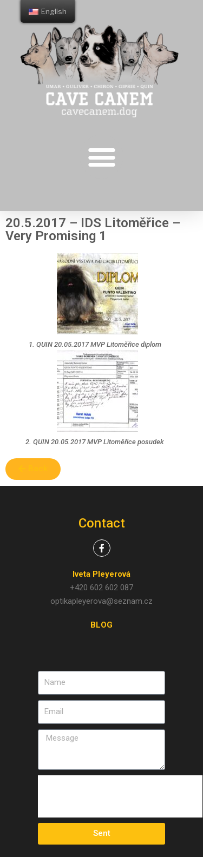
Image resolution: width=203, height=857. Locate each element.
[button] (101, 157)
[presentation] (120, 796)
